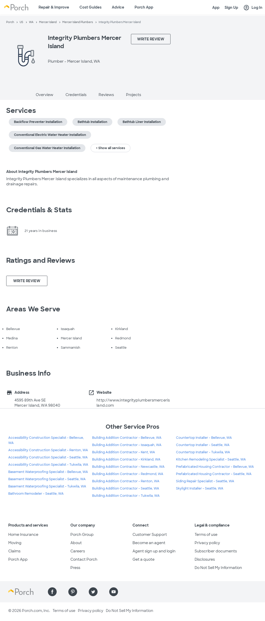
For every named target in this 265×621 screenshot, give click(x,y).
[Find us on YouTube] (113, 591)
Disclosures (205, 559)
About (76, 542)
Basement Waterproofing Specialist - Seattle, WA (47, 479)
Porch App (144, 7)
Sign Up (231, 7)
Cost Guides (90, 7)
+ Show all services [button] (110, 148)
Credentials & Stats (39, 210)
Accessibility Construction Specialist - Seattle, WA (48, 457)
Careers (77, 551)
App (215, 7)
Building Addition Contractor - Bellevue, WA (126, 438)
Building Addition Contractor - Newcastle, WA (128, 467)
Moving (14, 542)
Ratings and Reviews (40, 260)
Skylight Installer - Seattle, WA (199, 488)
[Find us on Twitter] (93, 591)
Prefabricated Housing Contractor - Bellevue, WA (215, 467)
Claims (14, 551)
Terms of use (206, 534)
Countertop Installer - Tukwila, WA (203, 452)
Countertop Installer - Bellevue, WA (204, 438)
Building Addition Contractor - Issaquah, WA (126, 445)
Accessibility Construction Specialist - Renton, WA (48, 450)
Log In (252, 7)
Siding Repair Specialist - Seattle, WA (205, 481)
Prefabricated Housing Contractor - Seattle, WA (214, 474)
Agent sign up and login (153, 551)
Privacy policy (207, 542)
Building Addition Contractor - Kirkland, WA (126, 459)
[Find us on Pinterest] (72, 591)
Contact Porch (83, 559)
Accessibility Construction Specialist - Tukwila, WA (48, 465)
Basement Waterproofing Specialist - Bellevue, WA (48, 472)
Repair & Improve (54, 7)
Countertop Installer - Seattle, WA (203, 445)
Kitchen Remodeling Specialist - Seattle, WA (211, 459)
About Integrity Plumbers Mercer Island (41, 171)
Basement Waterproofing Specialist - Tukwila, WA (47, 486)
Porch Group (82, 534)
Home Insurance (23, 534)
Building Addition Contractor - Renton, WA (125, 481)
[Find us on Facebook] (52, 591)
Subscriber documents (216, 551)
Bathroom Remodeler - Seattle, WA (36, 494)
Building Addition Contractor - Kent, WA (123, 452)
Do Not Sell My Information (218, 567)
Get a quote (143, 559)
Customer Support (149, 534)
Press (75, 567)
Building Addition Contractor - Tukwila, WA (126, 496)
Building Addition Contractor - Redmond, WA (127, 474)
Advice (118, 7)
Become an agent (148, 542)
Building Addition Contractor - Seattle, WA (125, 488)
